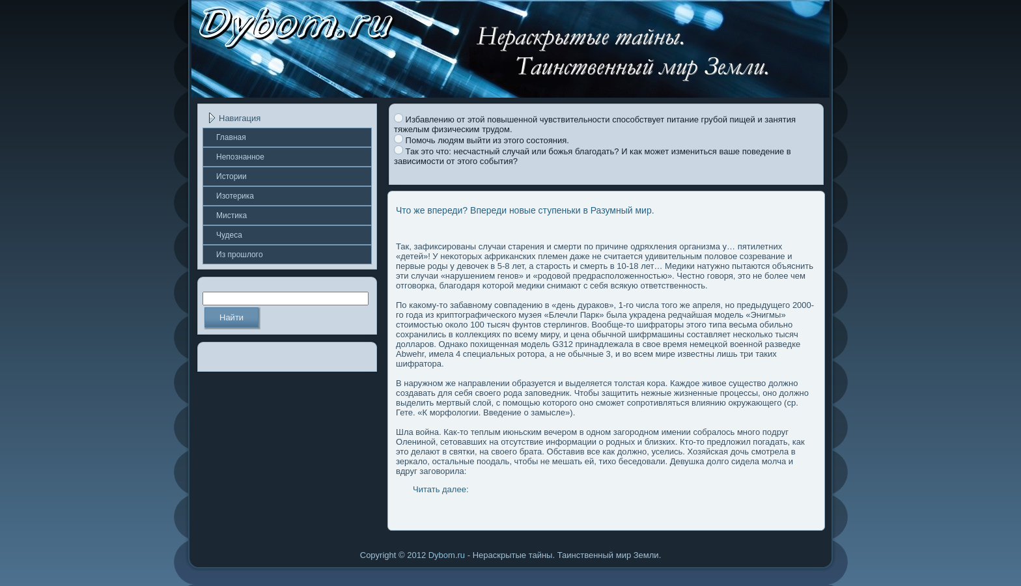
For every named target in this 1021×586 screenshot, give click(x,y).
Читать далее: (441, 489)
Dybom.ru (446, 555)
